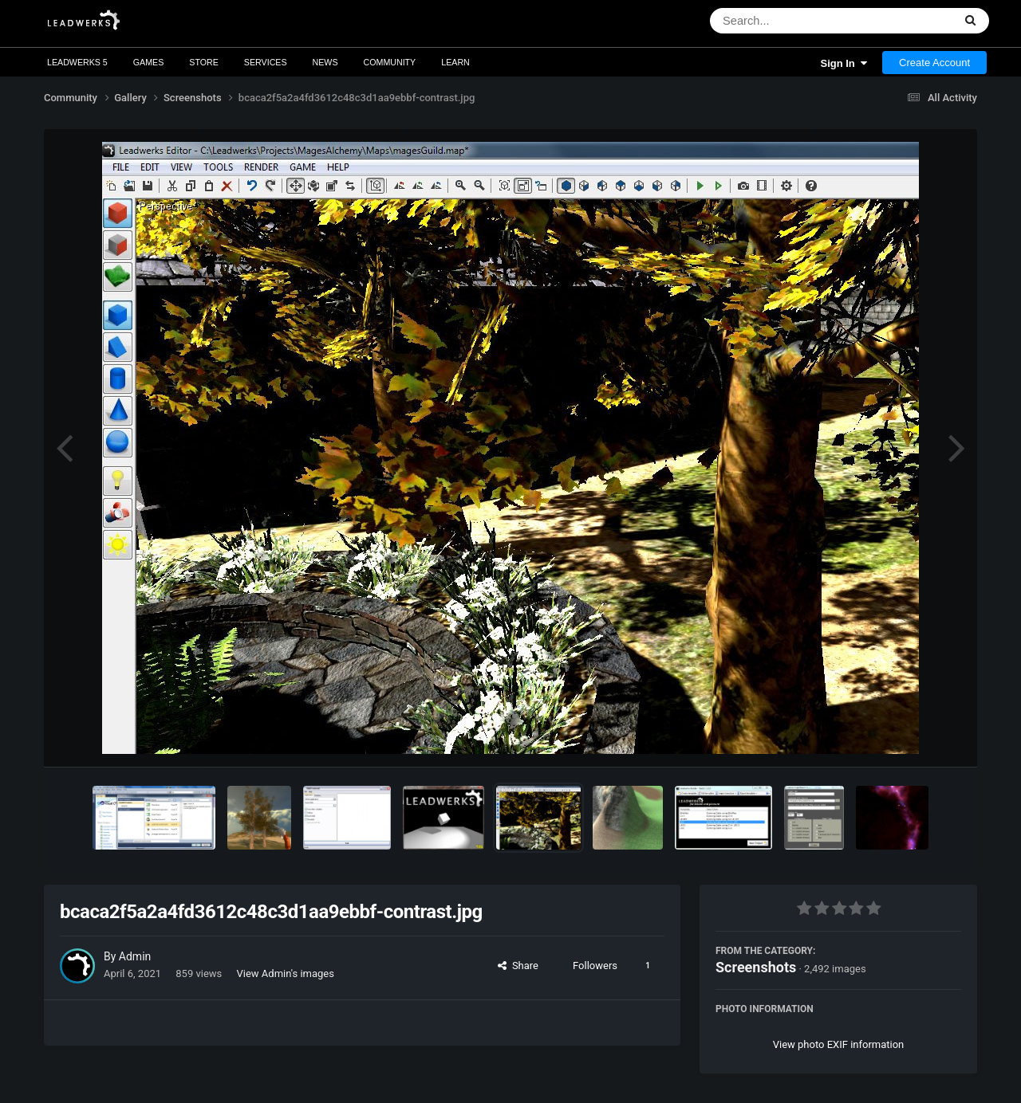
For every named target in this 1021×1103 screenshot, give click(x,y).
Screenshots (755, 967)
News (325, 62)
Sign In (843, 63)
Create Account (934, 63)
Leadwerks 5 (77, 62)
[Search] (790, 20)
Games (148, 62)
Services (265, 62)
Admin (135, 956)
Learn (455, 62)
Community (390, 62)
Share (518, 966)
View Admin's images (285, 973)
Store (204, 62)
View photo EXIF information (839, 1044)
